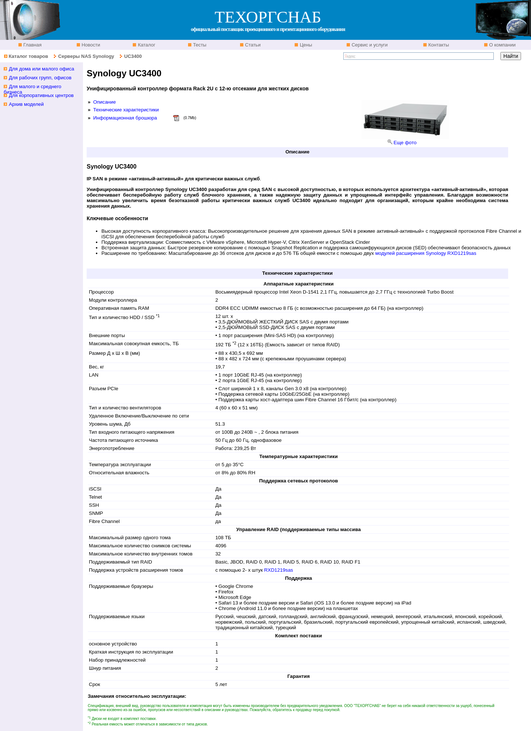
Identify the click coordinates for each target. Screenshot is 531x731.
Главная (32, 45)
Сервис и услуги (369, 45)
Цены (305, 45)
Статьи (252, 45)
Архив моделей (26, 104)
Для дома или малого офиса (41, 69)
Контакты (438, 45)
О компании (502, 45)
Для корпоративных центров (41, 95)
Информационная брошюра (125, 118)
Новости (90, 45)
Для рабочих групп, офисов (40, 77)
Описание (104, 102)
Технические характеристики (126, 109)
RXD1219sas (278, 570)
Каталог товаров (28, 56)
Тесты (199, 45)
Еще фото (404, 142)
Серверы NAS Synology (86, 56)
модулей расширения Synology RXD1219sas (425, 253)
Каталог (145, 45)
